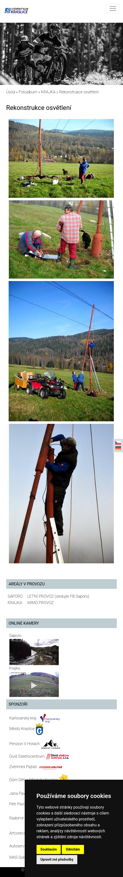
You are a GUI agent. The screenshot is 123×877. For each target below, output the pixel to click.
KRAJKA (48, 92)
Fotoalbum (28, 92)
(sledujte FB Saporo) (72, 596)
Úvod (10, 92)
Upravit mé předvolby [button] (57, 859)
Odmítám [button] (73, 849)
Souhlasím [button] (49, 849)
